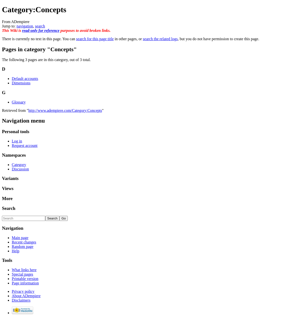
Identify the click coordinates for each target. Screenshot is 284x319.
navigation (25, 26)
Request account (24, 145)
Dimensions (21, 83)
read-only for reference (40, 30)
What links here (24, 270)
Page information (25, 283)
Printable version (25, 279)
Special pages (22, 274)
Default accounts (25, 79)
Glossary (19, 102)
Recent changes (24, 242)
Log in (17, 141)
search (40, 26)
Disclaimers (21, 300)
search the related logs (160, 39)
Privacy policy (23, 291)
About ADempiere (26, 296)
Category (19, 165)
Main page (20, 238)
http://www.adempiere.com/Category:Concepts (65, 110)
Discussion (20, 169)
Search (8, 208)
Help (15, 251)
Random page (22, 246)
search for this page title (95, 39)
